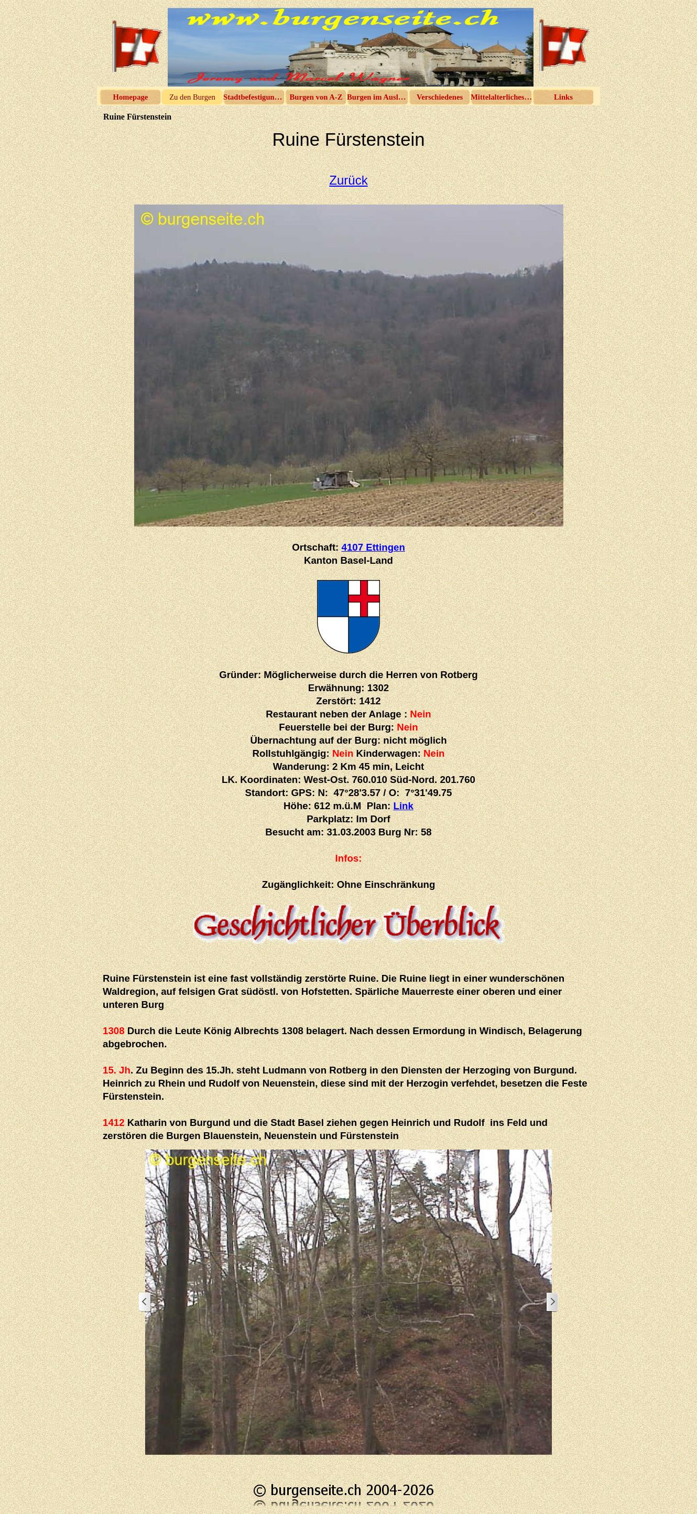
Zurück (348, 180)
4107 (373, 547)
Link (403, 805)
